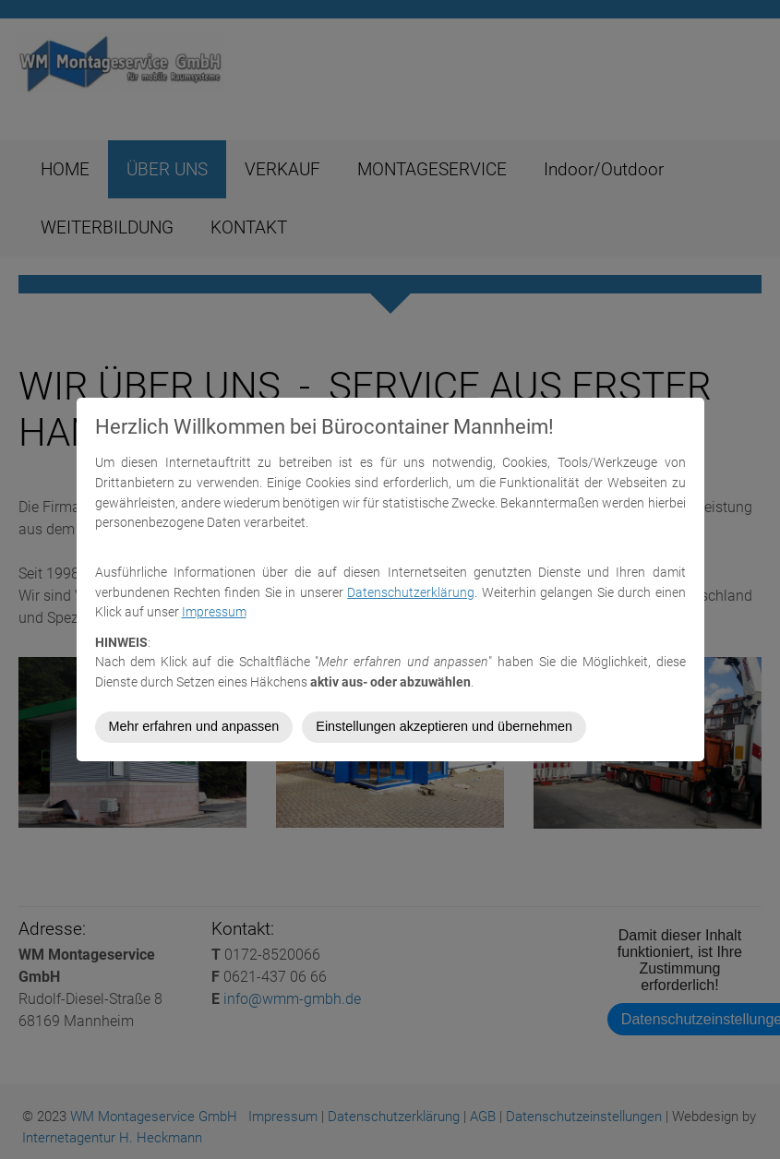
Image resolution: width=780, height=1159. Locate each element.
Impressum (214, 612)
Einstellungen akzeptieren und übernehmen (444, 726)
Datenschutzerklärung (410, 593)
